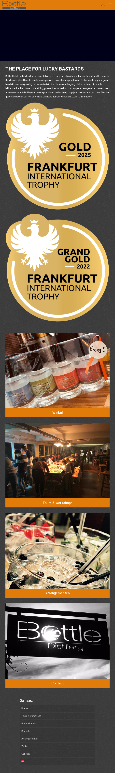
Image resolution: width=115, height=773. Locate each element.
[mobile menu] (110, 5)
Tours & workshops (31, 716)
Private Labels (28, 723)
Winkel (24, 746)
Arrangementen (29, 738)
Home (24, 708)
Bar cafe (25, 731)
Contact (25, 753)
